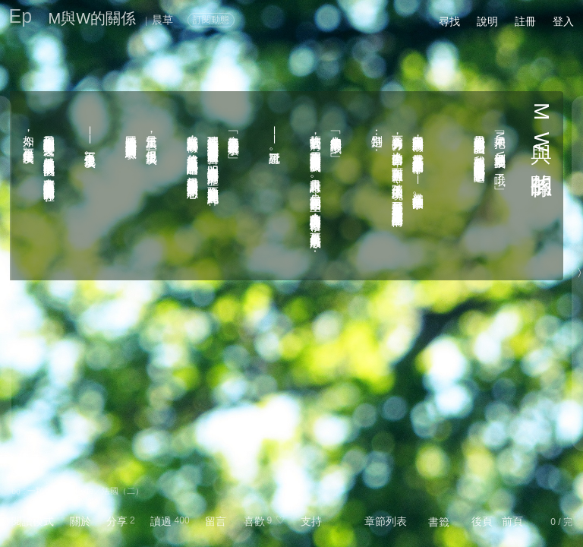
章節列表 (385, 521)
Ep (21, 16)
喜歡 (254, 521)
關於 (80, 521)
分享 (117, 521)
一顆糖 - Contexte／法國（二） (85, 490)
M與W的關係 (93, 18)
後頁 (482, 521)
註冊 (525, 21)
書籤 (438, 522)
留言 (215, 521)
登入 (563, 21)
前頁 (512, 521)
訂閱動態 (211, 19)
